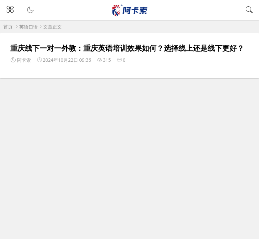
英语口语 (28, 27)
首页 (8, 27)
